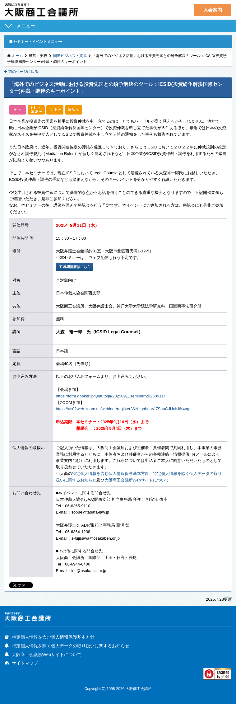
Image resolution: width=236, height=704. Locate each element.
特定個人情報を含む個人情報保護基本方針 (110, 473)
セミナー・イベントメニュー (35, 41)
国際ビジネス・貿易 (70, 56)
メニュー (25, 25)
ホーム (17, 56)
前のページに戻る (21, 71)
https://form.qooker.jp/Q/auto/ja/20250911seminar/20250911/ (110, 396)
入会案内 (212, 9)
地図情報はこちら (74, 267)
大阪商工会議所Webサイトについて (136, 480)
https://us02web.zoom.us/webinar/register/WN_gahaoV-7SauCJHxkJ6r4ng (122, 408)
